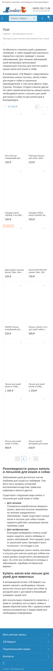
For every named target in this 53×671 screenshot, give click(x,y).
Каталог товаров (2, 18)
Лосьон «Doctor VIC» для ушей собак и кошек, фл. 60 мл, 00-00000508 (38, 328)
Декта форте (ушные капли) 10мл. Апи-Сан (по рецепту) (14, 271)
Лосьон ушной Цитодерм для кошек (38, 442)
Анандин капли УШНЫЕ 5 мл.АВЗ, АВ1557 (13, 214)
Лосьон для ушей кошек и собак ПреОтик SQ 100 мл (14, 385)
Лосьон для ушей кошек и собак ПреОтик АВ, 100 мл (14, 442)
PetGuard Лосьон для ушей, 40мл (36, 157)
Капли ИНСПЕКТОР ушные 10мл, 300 (38, 271)
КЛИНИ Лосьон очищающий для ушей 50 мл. (12, 328)
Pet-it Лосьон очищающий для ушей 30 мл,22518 (13, 157)
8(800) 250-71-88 (41, 8)
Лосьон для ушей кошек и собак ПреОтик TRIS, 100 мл (37, 385)
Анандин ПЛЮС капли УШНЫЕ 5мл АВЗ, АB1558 (37, 214)
